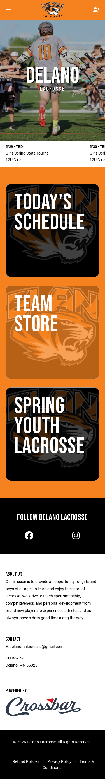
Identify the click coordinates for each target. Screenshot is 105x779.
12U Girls (13, 159)
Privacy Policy (59, 761)
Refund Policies (26, 761)
